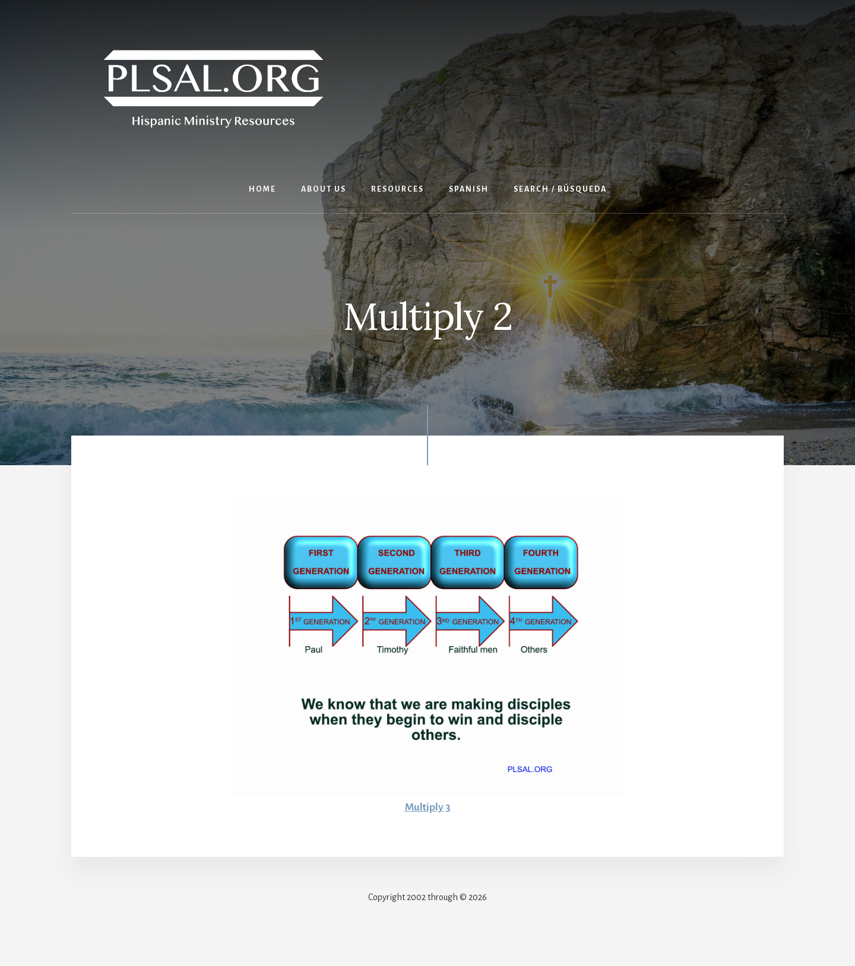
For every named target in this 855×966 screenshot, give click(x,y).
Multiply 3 (427, 807)
